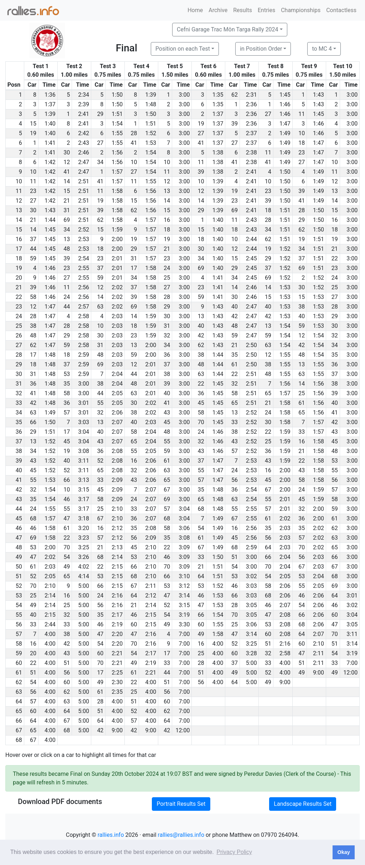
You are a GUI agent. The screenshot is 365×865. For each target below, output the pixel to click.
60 (334, 614)
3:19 (184, 614)
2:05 (117, 393)
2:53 (83, 239)
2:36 (251, 104)
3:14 (184, 595)
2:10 (117, 508)
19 (201, 123)
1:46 (285, 104)
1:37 (50, 104)
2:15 (117, 566)
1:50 (117, 94)
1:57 (117, 171)
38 (301, 306)
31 (66, 210)
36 (167, 354)
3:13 (83, 480)
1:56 (117, 152)
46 (66, 499)
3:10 (184, 576)
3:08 (83, 451)
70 (201, 422)
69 (234, 210)
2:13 (117, 547)
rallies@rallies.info (181, 834)
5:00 (83, 585)
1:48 (150, 104)
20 (33, 653)
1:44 (50, 220)
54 (201, 528)
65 (268, 393)
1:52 (150, 133)
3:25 (83, 547)
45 (201, 403)
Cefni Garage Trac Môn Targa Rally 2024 (227, 29)
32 (167, 335)
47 (66, 518)
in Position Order (261, 48)
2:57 (83, 306)
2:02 (117, 287)
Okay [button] (343, 852)
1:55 (117, 133)
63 (100, 306)
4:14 (83, 576)
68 (201, 508)
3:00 (184, 94)
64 (268, 547)
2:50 (251, 345)
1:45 (285, 94)
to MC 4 (322, 48)
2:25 (117, 672)
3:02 (251, 576)
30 (66, 152)
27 (268, 114)
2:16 (117, 595)
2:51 (83, 181)
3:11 (83, 460)
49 (66, 566)
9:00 (318, 672)
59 (33, 258)
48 (66, 248)
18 (301, 142)
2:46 (83, 152)
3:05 (251, 605)
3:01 (83, 403)
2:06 (117, 412)
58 (33, 297)
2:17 (117, 614)
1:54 (117, 123)
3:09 (184, 547)
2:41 (83, 114)
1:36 (50, 94)
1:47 (285, 123)
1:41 (50, 142)
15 (33, 123)
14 (66, 181)
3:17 (83, 499)
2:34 (83, 94)
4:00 (50, 634)
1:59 (117, 229)
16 (167, 220)
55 (100, 403)
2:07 (117, 422)
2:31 (251, 94)
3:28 (251, 653)
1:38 (217, 152)
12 (66, 162)
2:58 (83, 316)
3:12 (184, 585)
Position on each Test (182, 48)
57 (66, 412)
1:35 (217, 94)
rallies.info (111, 834)
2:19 (117, 624)
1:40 (50, 123)
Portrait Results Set (180, 803)
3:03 (83, 422)
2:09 (117, 480)
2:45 (251, 258)
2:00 (117, 239)
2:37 (251, 133)
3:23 (83, 537)
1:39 (150, 94)
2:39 (83, 104)
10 (301, 133)
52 (100, 460)
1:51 (117, 114)
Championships (300, 10)
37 (33, 239)
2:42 (83, 133)
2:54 (83, 258)
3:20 (83, 528)
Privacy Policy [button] (234, 852)
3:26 (83, 557)
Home (195, 10)
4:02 (83, 566)
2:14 (117, 557)
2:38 (251, 152)
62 (234, 94)
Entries (266, 10)
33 (234, 422)
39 (234, 123)
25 (167, 277)
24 (167, 268)
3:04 (83, 431)
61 (234, 364)
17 (134, 268)
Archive (218, 10)
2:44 (251, 239)
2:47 (83, 162)
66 (33, 422)
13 (167, 191)
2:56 (83, 287)
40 (234, 306)
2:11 (150, 585)
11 (301, 114)
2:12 (117, 528)
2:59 (83, 354)
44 (33, 248)
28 (134, 133)
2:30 (117, 682)
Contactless (341, 10)
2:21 (117, 653)
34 (100, 162)
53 (66, 374)
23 (301, 152)
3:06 (184, 528)
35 (234, 354)
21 (66, 200)
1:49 (285, 133)
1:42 (50, 162)
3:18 (83, 518)
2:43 (83, 142)
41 (134, 142)
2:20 (117, 634)
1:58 (117, 191)
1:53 (150, 142)
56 (234, 480)
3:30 (184, 624)
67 (167, 489)
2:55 (83, 268)
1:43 (318, 94)
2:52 (83, 229)
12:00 (350, 672)
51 (234, 557)
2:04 (117, 374)
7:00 (184, 634)
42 (234, 316)
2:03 (117, 316)
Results (242, 10)
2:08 (117, 451)
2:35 (117, 691)
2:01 (117, 258)
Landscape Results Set (302, 803)
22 (334, 258)
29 (100, 114)
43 (167, 412)
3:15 (83, 489)
